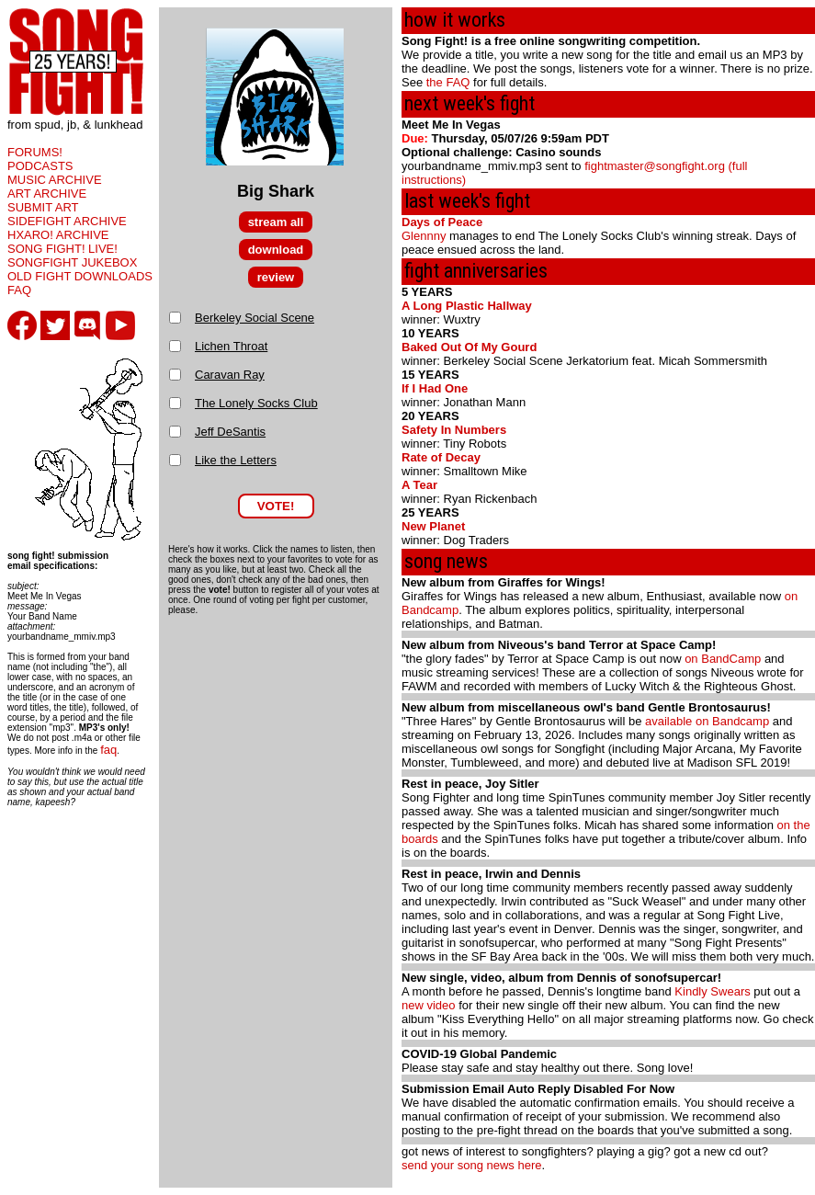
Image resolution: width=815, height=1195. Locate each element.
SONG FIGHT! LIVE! (62, 249)
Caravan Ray (230, 374)
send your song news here (471, 1165)
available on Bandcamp (707, 721)
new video (429, 1005)
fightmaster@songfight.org (654, 166)
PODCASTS (40, 166)
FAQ (19, 290)
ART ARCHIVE (46, 193)
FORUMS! (34, 152)
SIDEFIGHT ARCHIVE (67, 221)
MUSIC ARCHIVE (54, 180)
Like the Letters (236, 460)
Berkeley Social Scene (254, 317)
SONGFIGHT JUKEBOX (72, 262)
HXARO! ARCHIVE (58, 235)
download (276, 249)
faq (108, 750)
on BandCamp (723, 659)
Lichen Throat (231, 346)
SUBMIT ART (43, 207)
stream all (276, 222)
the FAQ (448, 82)
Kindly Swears (712, 991)
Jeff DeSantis (230, 431)
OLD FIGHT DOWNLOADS (80, 276)
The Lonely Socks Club (256, 403)
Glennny (424, 236)
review (275, 277)
